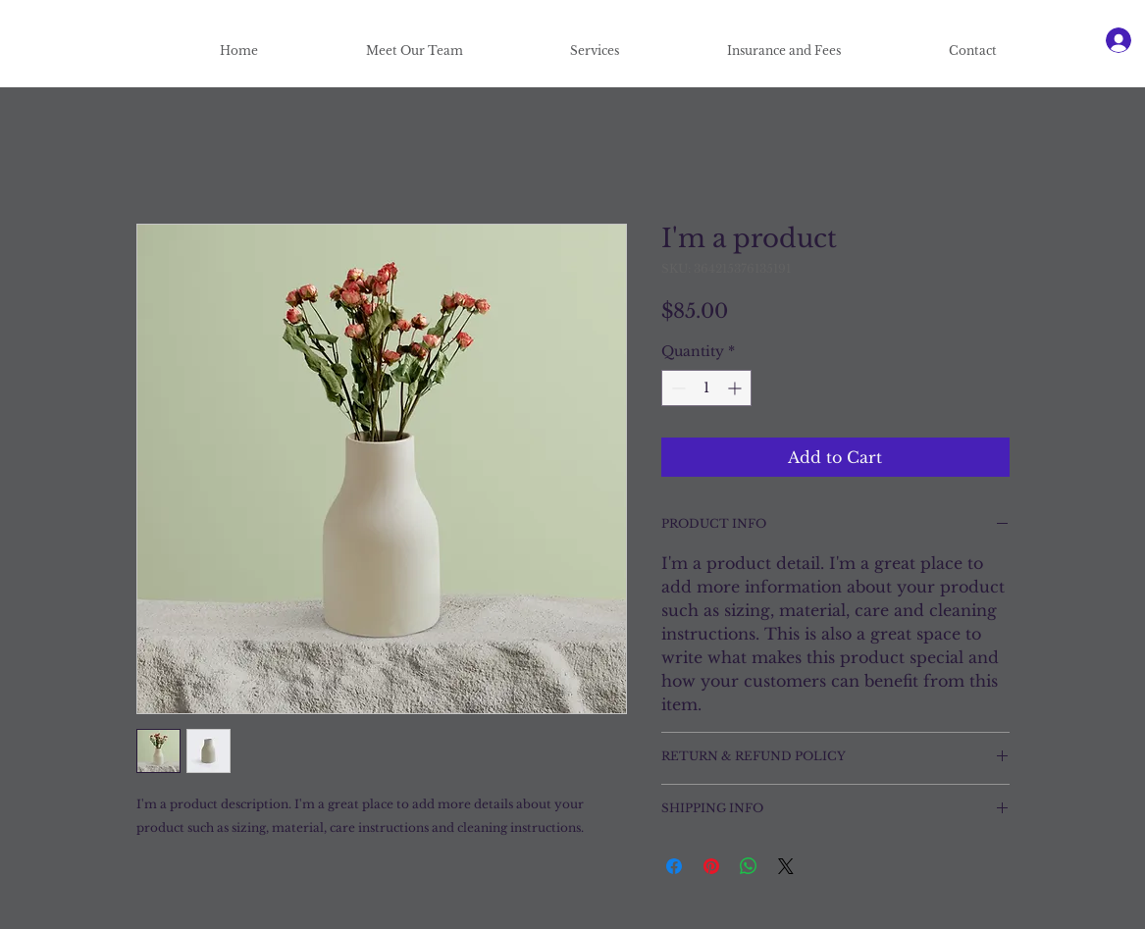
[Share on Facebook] (674, 866)
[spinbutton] (706, 388)
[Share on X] (786, 866)
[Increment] (736, 388)
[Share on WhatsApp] (748, 866)
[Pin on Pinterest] (711, 866)
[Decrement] (676, 388)
